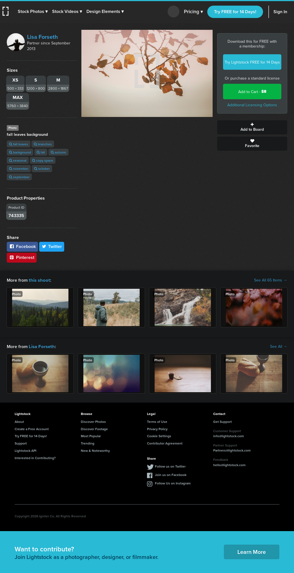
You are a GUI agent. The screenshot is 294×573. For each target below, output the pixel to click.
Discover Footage (94, 428)
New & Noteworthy (95, 450)
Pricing (193, 12)
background (20, 152)
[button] (33, 11)
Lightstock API (25, 450)
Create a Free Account (32, 428)
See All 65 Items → (270, 280)
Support (21, 442)
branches (43, 144)
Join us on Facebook (170, 474)
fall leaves (18, 144)
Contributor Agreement (164, 442)
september (19, 177)
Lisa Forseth (42, 37)
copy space (42, 160)
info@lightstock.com (228, 435)
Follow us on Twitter (170, 465)
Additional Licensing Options (252, 105)
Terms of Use (157, 421)
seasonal (17, 160)
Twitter (51, 246)
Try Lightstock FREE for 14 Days (252, 62)
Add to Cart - (252, 91)
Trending (87, 442)
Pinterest (21, 257)
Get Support (222, 421)
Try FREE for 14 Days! (235, 11)
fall (41, 152)
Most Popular (91, 435)
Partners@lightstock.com (232, 449)
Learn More (251, 551)
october (42, 168)
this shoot (38, 280)
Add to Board (252, 127)
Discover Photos (93, 421)
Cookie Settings (159, 435)
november (18, 168)
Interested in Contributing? (35, 457)
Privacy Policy (157, 428)
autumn (58, 152)
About (19, 421)
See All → (278, 346)
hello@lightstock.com (229, 464)
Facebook (22, 246)
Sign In (280, 11)
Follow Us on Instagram (173, 482)
